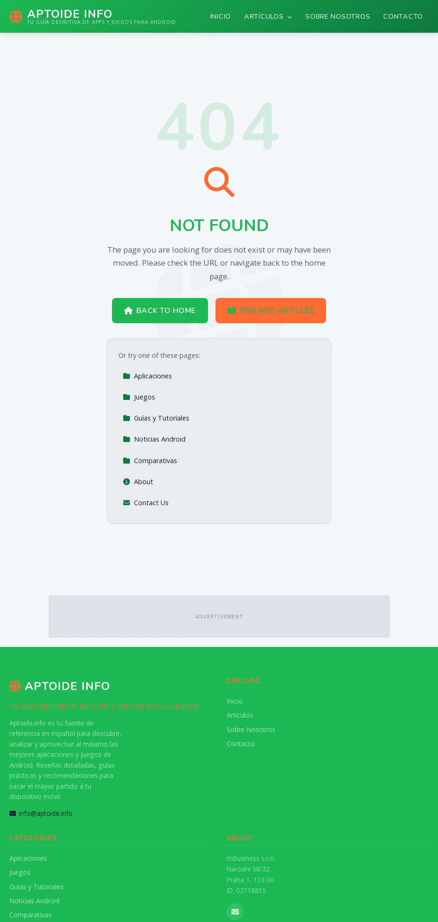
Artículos (268, 16)
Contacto (403, 16)
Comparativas (150, 460)
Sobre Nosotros (337, 16)
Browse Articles (271, 310)
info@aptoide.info (41, 813)
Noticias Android (154, 439)
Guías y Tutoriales (156, 418)
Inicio (220, 16)
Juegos (139, 396)
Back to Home (160, 310)
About (138, 481)
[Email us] (235, 911)
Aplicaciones (147, 375)
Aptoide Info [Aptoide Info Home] (59, 686)
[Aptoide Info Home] (92, 16)
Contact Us (146, 502)
